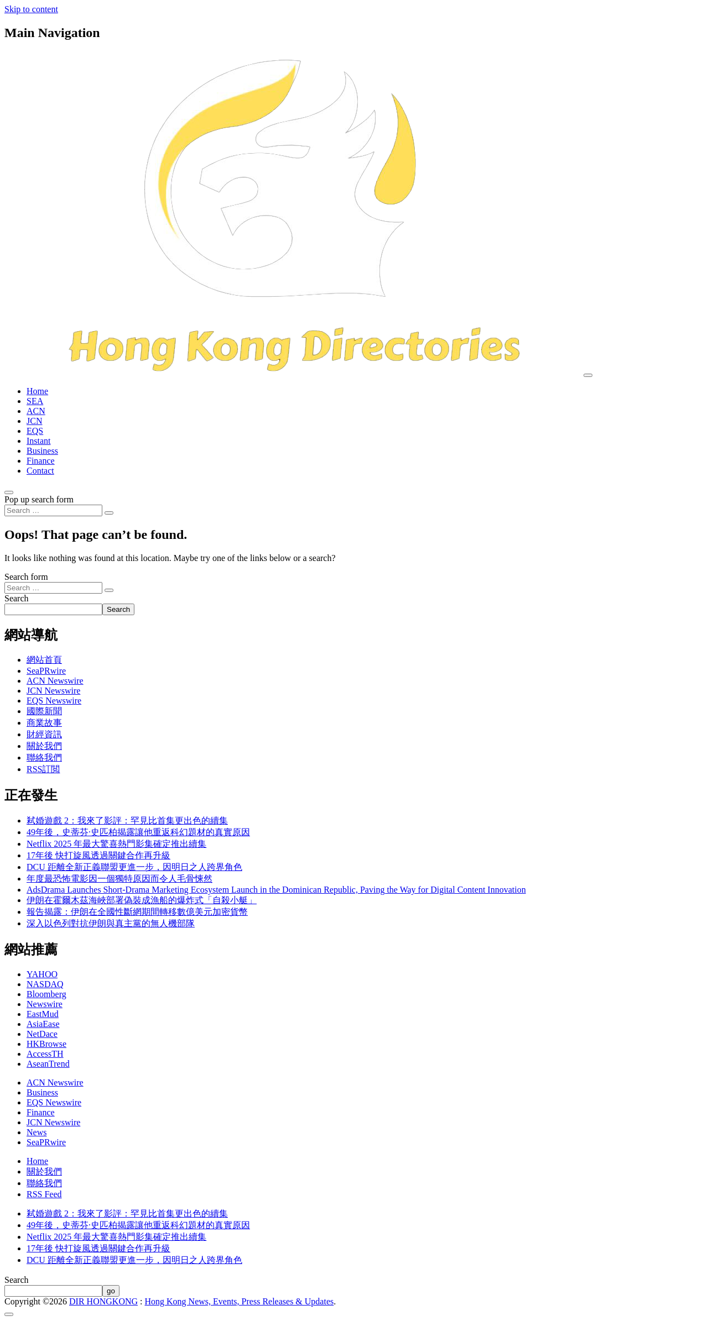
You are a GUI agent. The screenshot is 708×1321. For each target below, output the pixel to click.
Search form (26, 576)
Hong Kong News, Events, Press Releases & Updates (239, 1301)
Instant (39, 440)
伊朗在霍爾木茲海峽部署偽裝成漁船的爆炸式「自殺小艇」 (142, 900)
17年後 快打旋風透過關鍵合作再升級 (98, 855)
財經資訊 (44, 734)
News (36, 1132)
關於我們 (44, 746)
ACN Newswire (55, 680)
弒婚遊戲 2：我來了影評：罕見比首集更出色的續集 (127, 820)
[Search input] (53, 510)
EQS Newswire (54, 700)
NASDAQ (45, 984)
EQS (35, 431)
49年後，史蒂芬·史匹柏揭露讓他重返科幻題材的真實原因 (138, 832)
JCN (34, 421)
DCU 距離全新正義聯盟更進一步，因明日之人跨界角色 (134, 867)
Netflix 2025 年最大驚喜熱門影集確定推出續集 (116, 843)
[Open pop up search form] (8, 492)
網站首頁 (44, 659)
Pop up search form (39, 499)
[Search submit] (109, 513)
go (111, 1291)
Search (16, 598)
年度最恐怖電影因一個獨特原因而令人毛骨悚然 (119, 878)
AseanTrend (48, 1063)
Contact (40, 470)
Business (42, 450)
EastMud (43, 1014)
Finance (41, 460)
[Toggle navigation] (588, 375)
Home (37, 391)
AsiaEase (43, 1024)
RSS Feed (44, 1194)
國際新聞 (44, 711)
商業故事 (44, 722)
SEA (35, 401)
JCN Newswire (53, 690)
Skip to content (31, 9)
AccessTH (45, 1053)
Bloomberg (46, 994)
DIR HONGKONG (103, 1301)
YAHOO (42, 974)
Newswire (45, 1004)
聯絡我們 (44, 757)
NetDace (42, 1034)
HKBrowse (46, 1044)
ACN (36, 411)
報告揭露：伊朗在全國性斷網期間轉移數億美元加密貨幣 (137, 911)
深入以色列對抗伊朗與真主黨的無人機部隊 (111, 923)
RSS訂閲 (43, 769)
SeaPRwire (46, 670)
